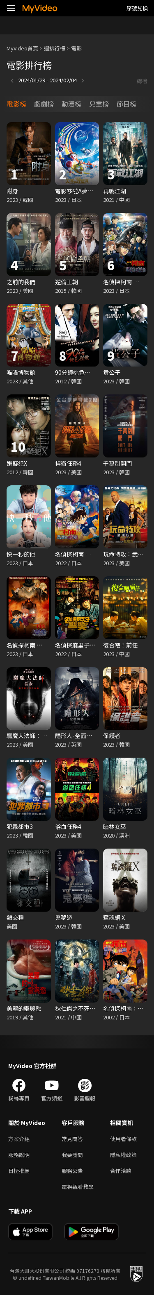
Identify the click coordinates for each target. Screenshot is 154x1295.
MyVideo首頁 (22, 48)
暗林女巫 (114, 826)
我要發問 (72, 1155)
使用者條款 (123, 1139)
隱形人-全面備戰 (76, 735)
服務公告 (72, 1171)
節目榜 (126, 104)
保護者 (111, 735)
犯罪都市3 (20, 826)
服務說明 (19, 1155)
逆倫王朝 (66, 282)
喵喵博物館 (21, 372)
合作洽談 (120, 1171)
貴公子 (111, 372)
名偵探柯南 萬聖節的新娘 (87, 554)
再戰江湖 (114, 191)
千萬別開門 (117, 463)
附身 (12, 191)
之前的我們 (21, 282)
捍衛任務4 (68, 463)
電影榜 (16, 104)
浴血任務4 (68, 826)
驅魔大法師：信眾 (30, 735)
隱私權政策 (123, 1155)
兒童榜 (99, 104)
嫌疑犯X (17, 463)
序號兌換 (137, 8)
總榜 (142, 81)
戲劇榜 (44, 104)
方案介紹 (19, 1139)
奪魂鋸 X (114, 917)
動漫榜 (71, 104)
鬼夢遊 (63, 917)
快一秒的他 (21, 554)
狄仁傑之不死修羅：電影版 (89, 1008)
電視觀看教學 (78, 1187)
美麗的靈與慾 (24, 1008)
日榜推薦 (19, 1171)
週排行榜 (54, 48)
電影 (76, 48)
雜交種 (15, 917)
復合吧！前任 (120, 645)
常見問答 (72, 1139)
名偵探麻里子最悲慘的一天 (89, 645)
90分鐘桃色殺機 (75, 372)
